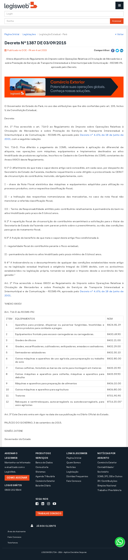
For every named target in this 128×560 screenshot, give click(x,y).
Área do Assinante (17, 531)
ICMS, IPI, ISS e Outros (109, 476)
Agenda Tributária (45, 476)
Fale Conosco (73, 481)
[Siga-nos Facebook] (37, 504)
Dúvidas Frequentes (77, 476)
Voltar (119, 34)
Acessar (116, 21)
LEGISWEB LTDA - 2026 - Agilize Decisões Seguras (63, 552)
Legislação (72, 471)
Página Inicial (11, 34)
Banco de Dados (44, 462)
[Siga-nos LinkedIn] (42, 504)
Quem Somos (73, 462)
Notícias (71, 467)
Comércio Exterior (45, 481)
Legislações (29, 34)
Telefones (13, 542)
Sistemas (40, 471)
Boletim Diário (43, 485)
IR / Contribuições (107, 481)
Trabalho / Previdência (109, 490)
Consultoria (42, 467)
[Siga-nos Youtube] (54, 504)
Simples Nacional (106, 485)
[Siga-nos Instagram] (48, 504)
